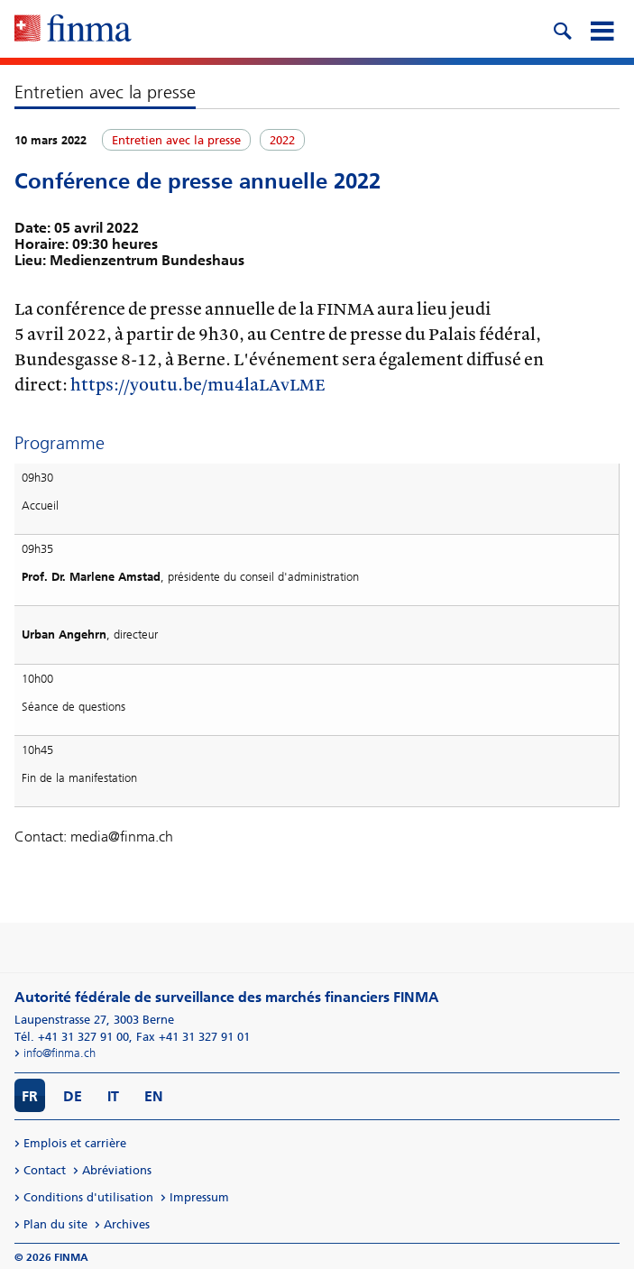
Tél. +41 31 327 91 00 (71, 1037)
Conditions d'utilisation (88, 1197)
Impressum (199, 1197)
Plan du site (55, 1224)
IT (113, 1096)
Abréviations (117, 1170)
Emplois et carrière (74, 1143)
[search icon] (562, 29)
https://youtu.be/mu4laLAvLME (198, 384)
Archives (127, 1224)
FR (30, 1096)
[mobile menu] (601, 29)
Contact (44, 1170)
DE (72, 1096)
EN (153, 1096)
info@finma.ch (59, 1053)
